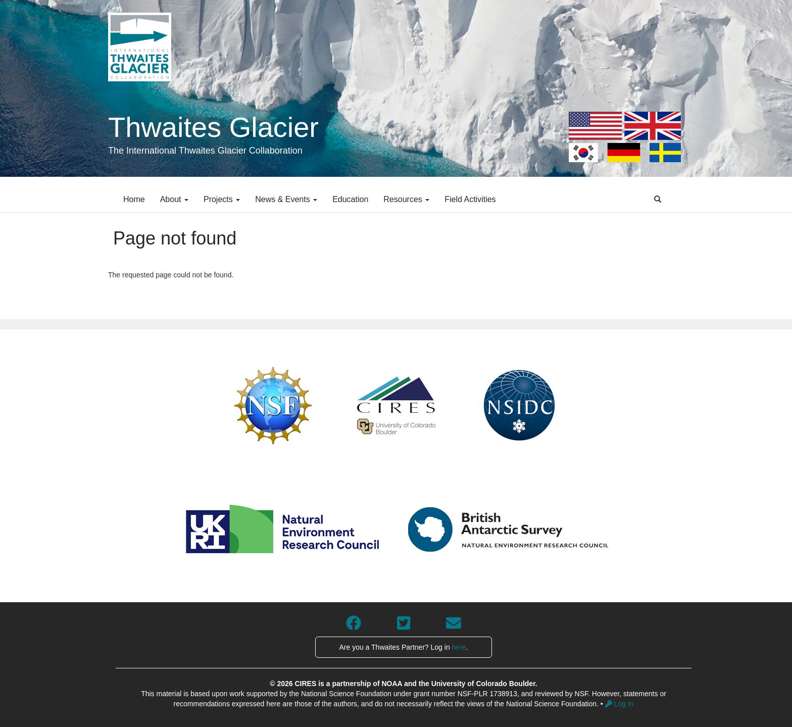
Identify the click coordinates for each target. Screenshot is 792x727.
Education (350, 199)
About (174, 199)
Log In (619, 704)
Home (134, 199)
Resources (406, 199)
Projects (222, 199)
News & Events (286, 199)
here (459, 647)
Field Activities (470, 199)
